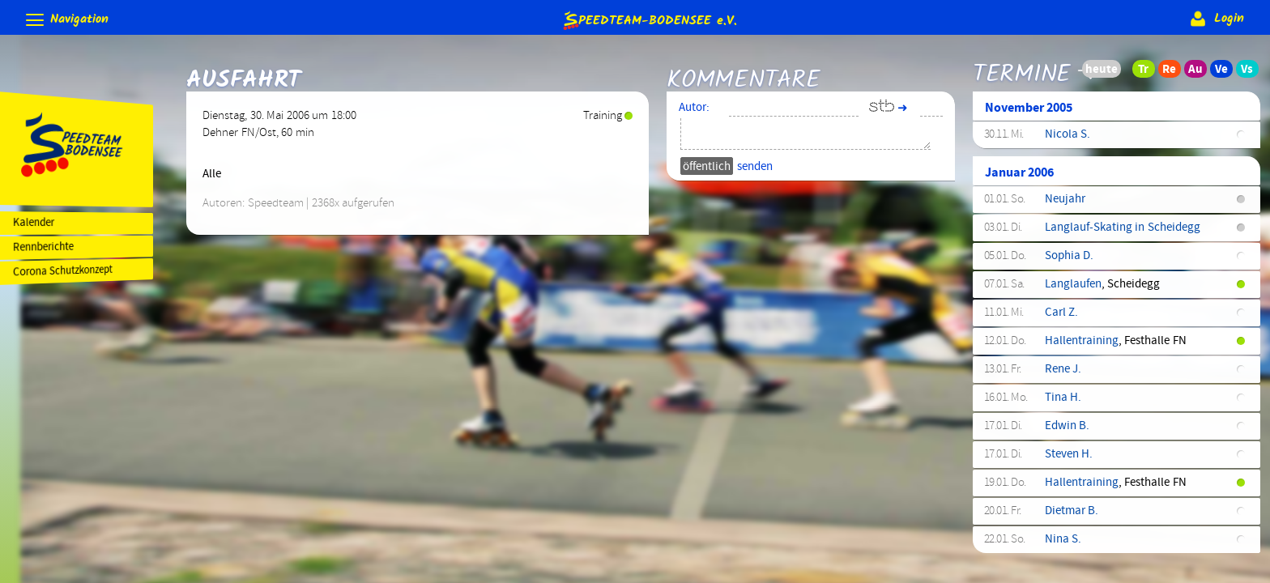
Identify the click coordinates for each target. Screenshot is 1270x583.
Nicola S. (1071, 140)
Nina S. (1067, 545)
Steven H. (1073, 460)
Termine (1026, 67)
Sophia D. (1073, 261)
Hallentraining (1086, 346)
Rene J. (1067, 375)
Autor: (703, 113)
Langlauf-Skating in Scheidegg (1126, 233)
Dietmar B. (1075, 517)
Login (1215, 18)
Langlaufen (1077, 290)
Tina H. (1067, 403)
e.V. (648, 20)
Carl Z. (1065, 318)
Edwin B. (1071, 431)
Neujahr (1069, 205)
